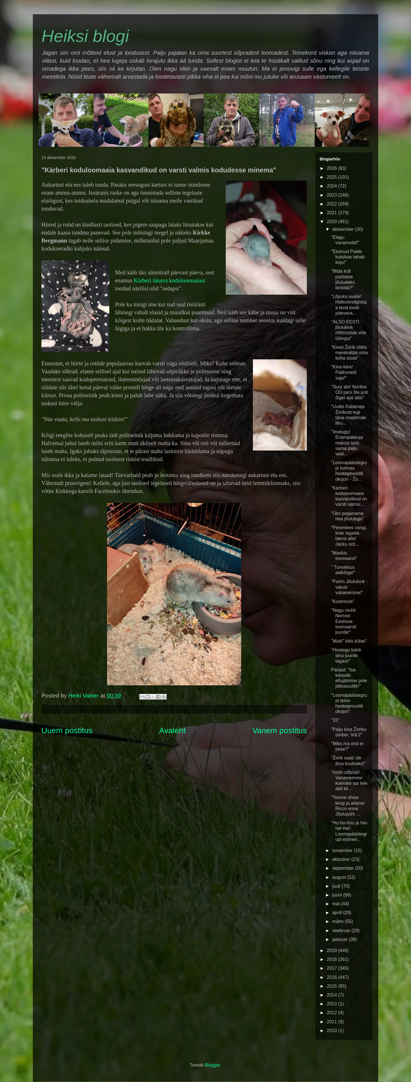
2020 (332, 221)
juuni (337, 895)
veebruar (342, 930)
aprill (337, 912)
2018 (332, 959)
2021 (332, 212)
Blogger (212, 1065)
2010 (332, 1030)
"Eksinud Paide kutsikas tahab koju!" (347, 257)
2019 (332, 950)
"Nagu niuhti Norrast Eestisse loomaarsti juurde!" (343, 621)
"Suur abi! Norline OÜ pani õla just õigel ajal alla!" (349, 392)
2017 (332, 968)
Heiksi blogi (85, 36)
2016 (332, 977)
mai (336, 903)
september (343, 868)
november (343, 850)
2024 (332, 186)
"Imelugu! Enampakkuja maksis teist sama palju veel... (347, 442)
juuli (337, 886)
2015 (332, 986)
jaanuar (340, 939)
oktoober (341, 859)
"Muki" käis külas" (349, 641)
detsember (343, 229)
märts (338, 921)
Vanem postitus (279, 730)
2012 (332, 1012)
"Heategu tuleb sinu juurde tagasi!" (346, 655)
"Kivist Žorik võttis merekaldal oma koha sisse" (349, 352)
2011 (332, 1021)
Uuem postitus (66, 730)
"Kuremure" (342, 601)
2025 (332, 177)
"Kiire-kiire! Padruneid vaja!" (343, 372)
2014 (332, 995)
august (339, 877)
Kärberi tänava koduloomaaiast (169, 280)
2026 (332, 168)
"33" (335, 720)
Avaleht (172, 730)
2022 (332, 203)
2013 (332, 1003)
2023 (332, 195)
